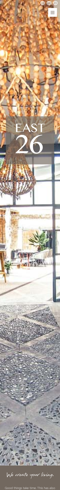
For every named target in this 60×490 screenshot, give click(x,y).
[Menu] (52, 12)
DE (42, 3)
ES (55, 3)
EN (49, 3)
